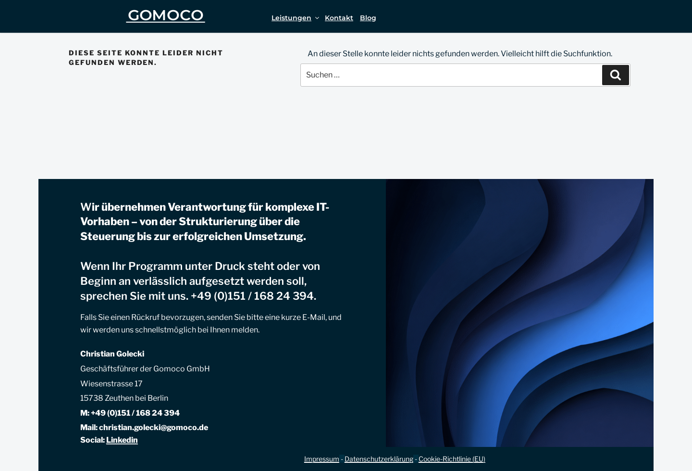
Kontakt (339, 17)
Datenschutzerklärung (379, 459)
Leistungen (296, 17)
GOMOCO (166, 15)
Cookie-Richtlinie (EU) (452, 459)
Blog (368, 17)
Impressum (321, 459)
